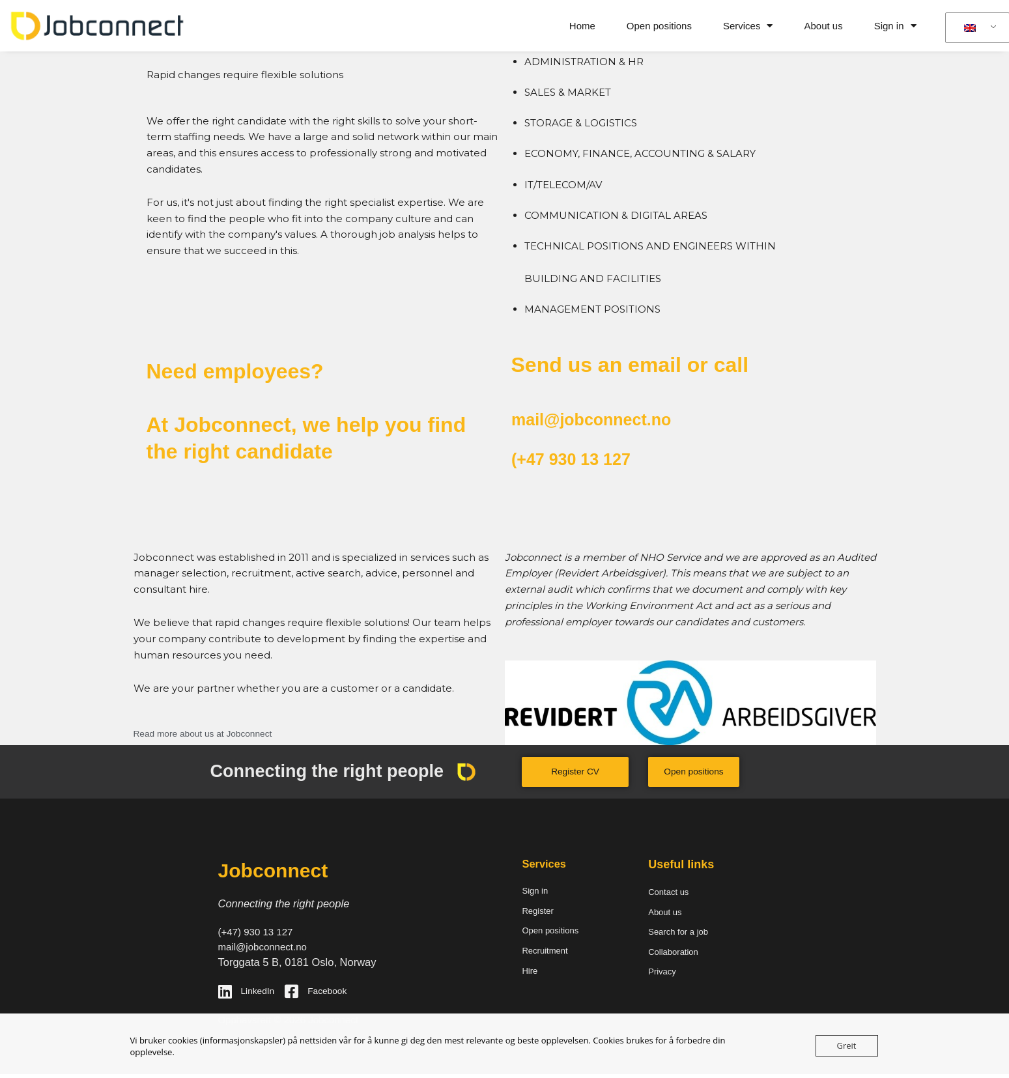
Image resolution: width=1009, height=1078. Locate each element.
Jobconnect (278, 870)
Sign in (895, 25)
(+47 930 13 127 (587, 458)
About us (823, 25)
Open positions (659, 25)
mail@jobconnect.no (613, 418)
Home (582, 25)
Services (748, 25)
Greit (847, 1045)
